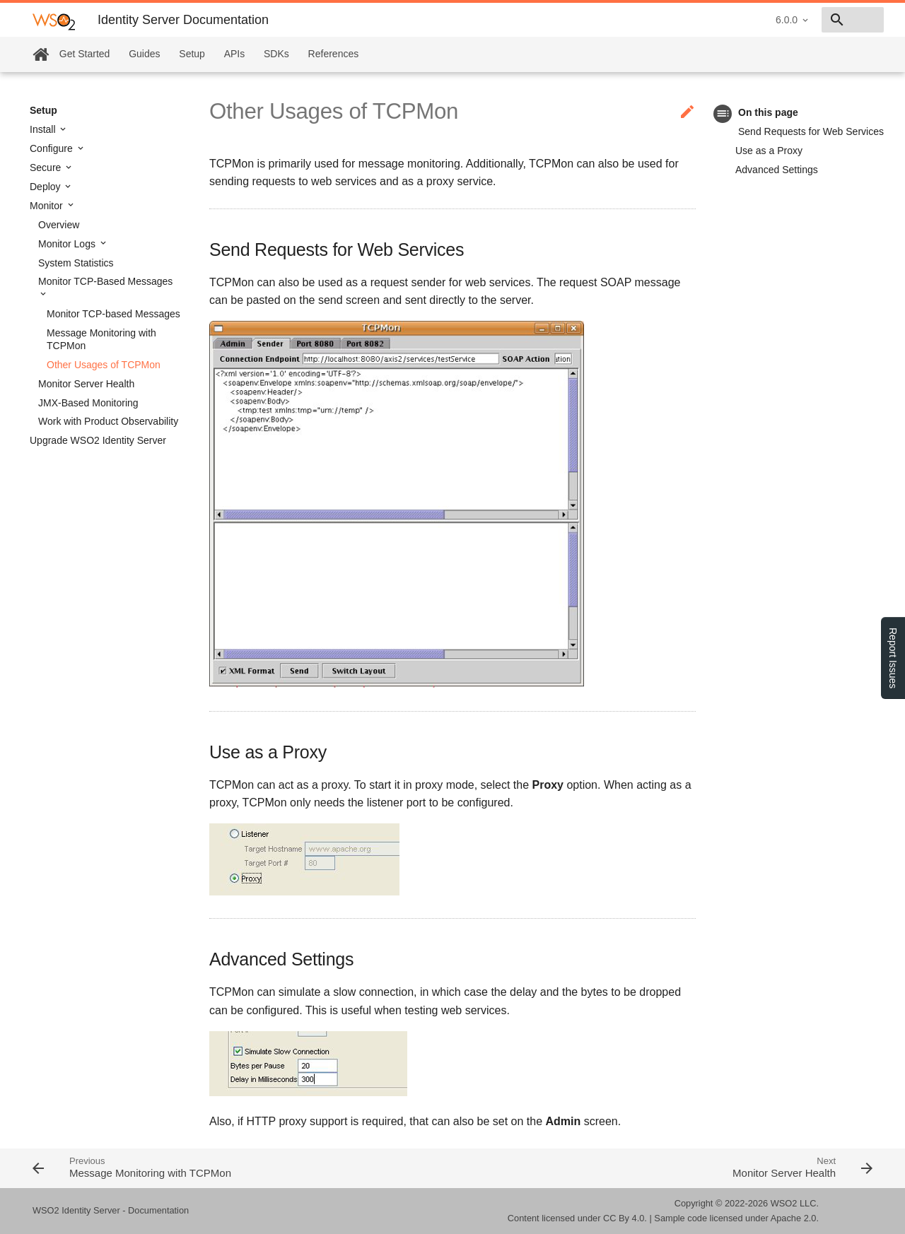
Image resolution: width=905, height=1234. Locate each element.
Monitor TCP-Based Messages (105, 281)
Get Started (84, 53)
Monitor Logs (68, 243)
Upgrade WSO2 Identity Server (98, 440)
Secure (47, 167)
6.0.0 (686, 19)
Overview (58, 224)
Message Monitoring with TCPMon (101, 339)
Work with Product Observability (108, 421)
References (333, 53)
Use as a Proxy (768, 150)
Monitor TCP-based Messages (113, 313)
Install (44, 129)
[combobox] (802, 20)
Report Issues (893, 658)
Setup (192, 53)
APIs (234, 53)
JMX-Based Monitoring (88, 403)
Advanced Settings (776, 169)
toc (723, 113)
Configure (53, 148)
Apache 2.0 (794, 1218)
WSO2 (784, 1203)
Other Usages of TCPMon (103, 364)
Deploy (46, 186)
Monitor (48, 205)
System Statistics (76, 263)
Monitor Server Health (86, 383)
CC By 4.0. (625, 1218)
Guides (144, 53)
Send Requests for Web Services (811, 131)
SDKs (276, 53)
